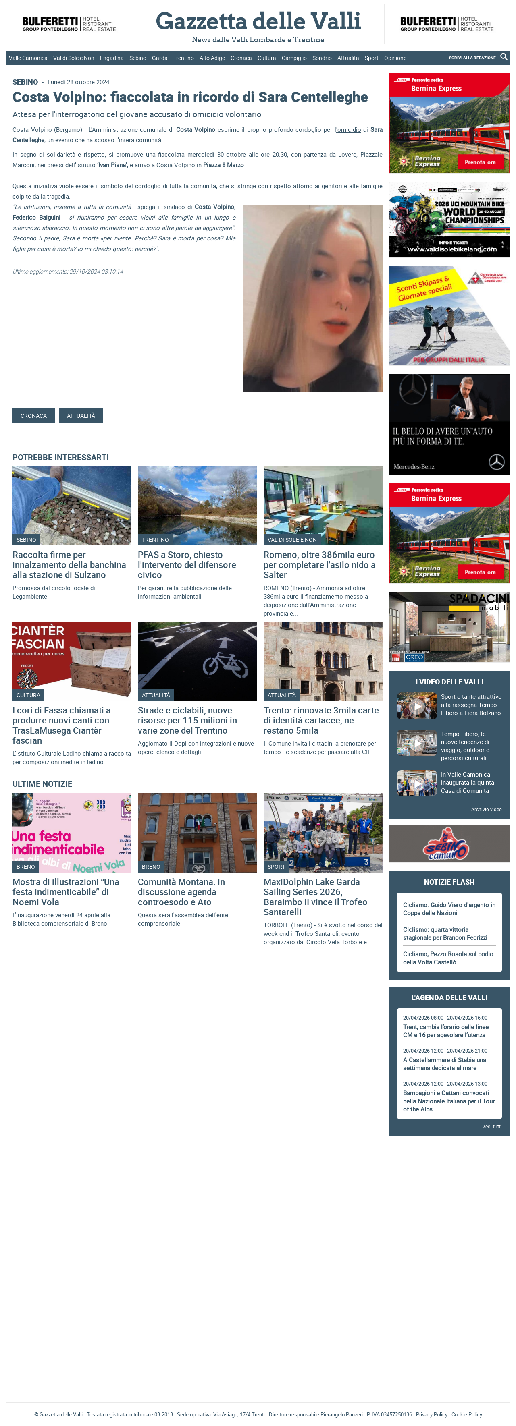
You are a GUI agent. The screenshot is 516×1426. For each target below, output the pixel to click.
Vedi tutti (492, 1126)
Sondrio (322, 58)
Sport (372, 58)
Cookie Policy (467, 1414)
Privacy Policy (431, 1414)
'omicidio (348, 129)
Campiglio (294, 58)
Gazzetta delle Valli (449, 1343)
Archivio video (486, 809)
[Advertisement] (449, 1164)
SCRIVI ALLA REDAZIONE (472, 57)
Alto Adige (212, 58)
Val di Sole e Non (73, 58)
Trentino (183, 58)
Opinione (395, 58)
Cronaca (241, 58)
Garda (160, 58)
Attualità (348, 58)
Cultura (267, 58)
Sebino (137, 58)
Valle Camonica (28, 58)
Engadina (112, 58)
